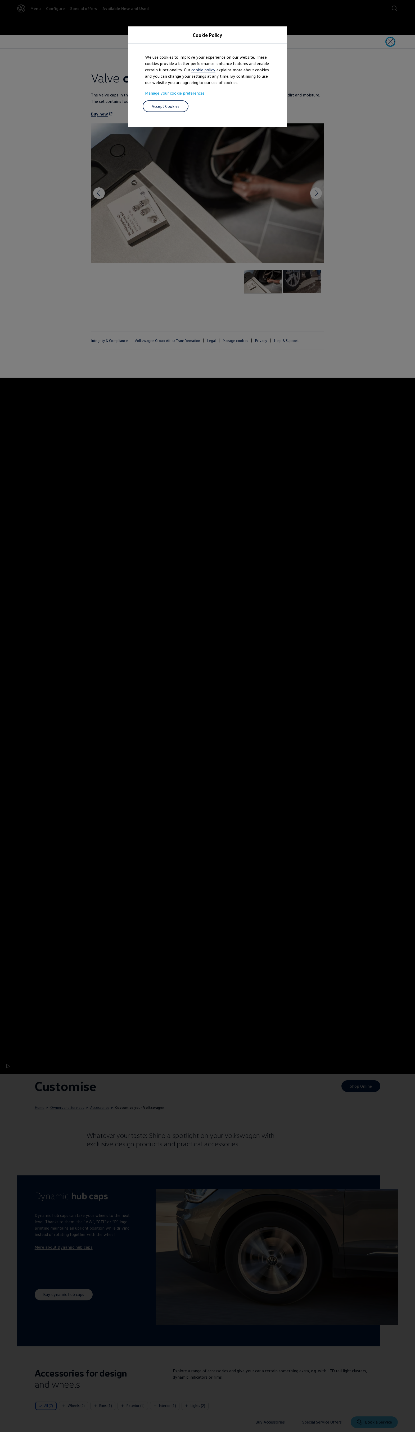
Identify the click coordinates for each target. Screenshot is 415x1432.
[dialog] (207, 716)
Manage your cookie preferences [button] (175, 93)
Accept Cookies (165, 106)
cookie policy (203, 69)
